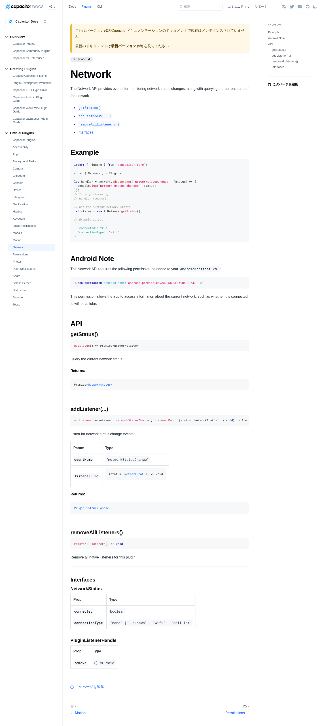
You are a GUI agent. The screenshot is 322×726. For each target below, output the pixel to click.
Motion (17, 240)
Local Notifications (24, 225)
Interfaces (85, 132)
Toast (16, 304)
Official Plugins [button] (22, 133)
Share (16, 276)
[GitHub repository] (307, 6)
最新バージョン (123, 46)
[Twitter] (292, 6)
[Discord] (300, 6)
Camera (18, 168)
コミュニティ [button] (237, 6)
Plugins (86, 6)
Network (18, 247)
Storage (18, 297)
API (270, 44)
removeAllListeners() (285, 61)
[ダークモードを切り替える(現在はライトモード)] (315, 6)
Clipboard (19, 175)
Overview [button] (17, 37)
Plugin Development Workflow (32, 83)
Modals (17, 233)
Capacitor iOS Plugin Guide (30, 90)
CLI (99, 6)
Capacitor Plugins (24, 43)
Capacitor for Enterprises (28, 58)
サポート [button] (261, 6)
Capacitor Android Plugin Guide (28, 99)
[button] (284, 6)
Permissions (20, 254)
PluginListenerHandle (91, 508)
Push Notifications (24, 268)
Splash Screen (22, 283)
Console (18, 183)
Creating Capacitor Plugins (30, 75)
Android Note (276, 38)
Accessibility (20, 147)
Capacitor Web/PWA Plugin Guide (30, 109)
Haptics (17, 211)
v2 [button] (51, 6)
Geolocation (20, 204)
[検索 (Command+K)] (200, 7)
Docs (72, 6)
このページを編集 (87, 687)
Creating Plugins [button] (23, 69)
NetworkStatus (99, 384)
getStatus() (279, 49)
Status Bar (19, 290)
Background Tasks (24, 161)
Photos (17, 261)
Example (273, 32)
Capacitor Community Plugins (31, 51)
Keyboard (19, 218)
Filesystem (19, 197)
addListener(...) (281, 55)
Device (17, 190)
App (15, 154)
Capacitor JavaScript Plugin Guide (30, 120)
